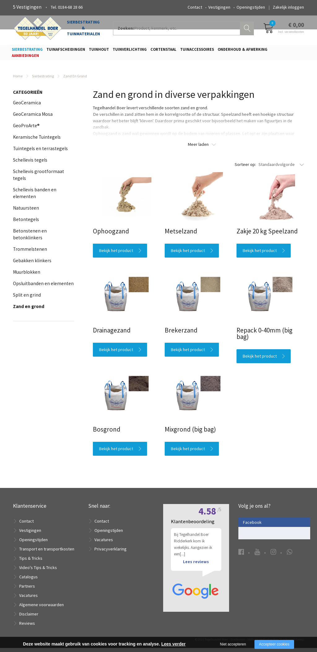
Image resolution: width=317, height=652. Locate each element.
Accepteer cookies (274, 644)
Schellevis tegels (30, 164)
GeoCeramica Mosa (33, 118)
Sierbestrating (27, 51)
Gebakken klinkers (32, 264)
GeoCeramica (27, 107)
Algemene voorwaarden (41, 608)
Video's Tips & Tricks (38, 571)
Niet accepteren (233, 644)
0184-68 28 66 (70, 7)
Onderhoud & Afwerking (242, 51)
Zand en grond (28, 310)
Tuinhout (99, 51)
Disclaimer (28, 618)
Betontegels (26, 223)
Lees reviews (196, 573)
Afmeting (26, 351)
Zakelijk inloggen (288, 7)
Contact (195, 7)
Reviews (27, 627)
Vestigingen (219, 7)
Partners (27, 590)
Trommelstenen (30, 253)
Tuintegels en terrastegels (40, 152)
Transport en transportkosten (46, 553)
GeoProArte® (26, 130)
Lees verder (173, 643)
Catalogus (28, 581)
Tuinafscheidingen (65, 51)
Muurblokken (26, 276)
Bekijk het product (116, 254)
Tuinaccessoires (197, 51)
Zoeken (247, 30)
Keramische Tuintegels (37, 141)
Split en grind (27, 299)
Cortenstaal (163, 51)
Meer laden (198, 148)
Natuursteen (26, 212)
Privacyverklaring (110, 553)
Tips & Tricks (30, 562)
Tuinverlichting (130, 51)
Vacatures (28, 599)
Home (18, 80)
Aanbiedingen (25, 57)
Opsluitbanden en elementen (43, 287)
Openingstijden (251, 7)
